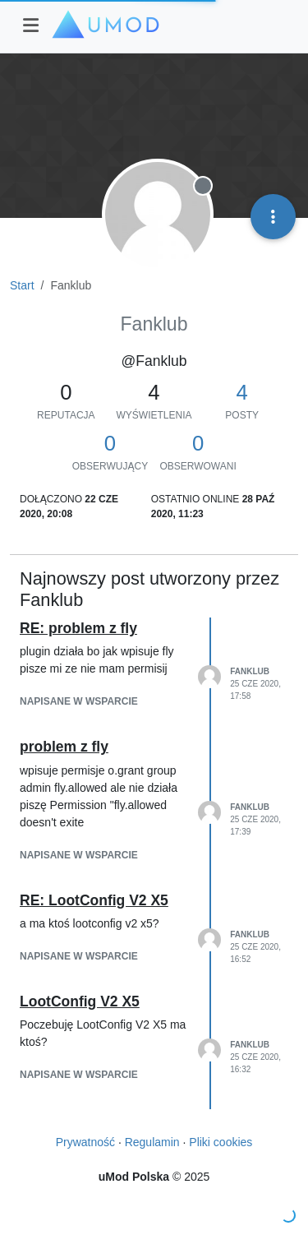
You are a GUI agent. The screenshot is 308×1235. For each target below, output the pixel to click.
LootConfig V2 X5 (80, 1001)
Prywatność (85, 1142)
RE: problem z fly (78, 628)
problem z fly (64, 746)
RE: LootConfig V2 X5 (94, 900)
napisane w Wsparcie (79, 701)
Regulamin (152, 1142)
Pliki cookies (220, 1142)
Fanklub (249, 671)
